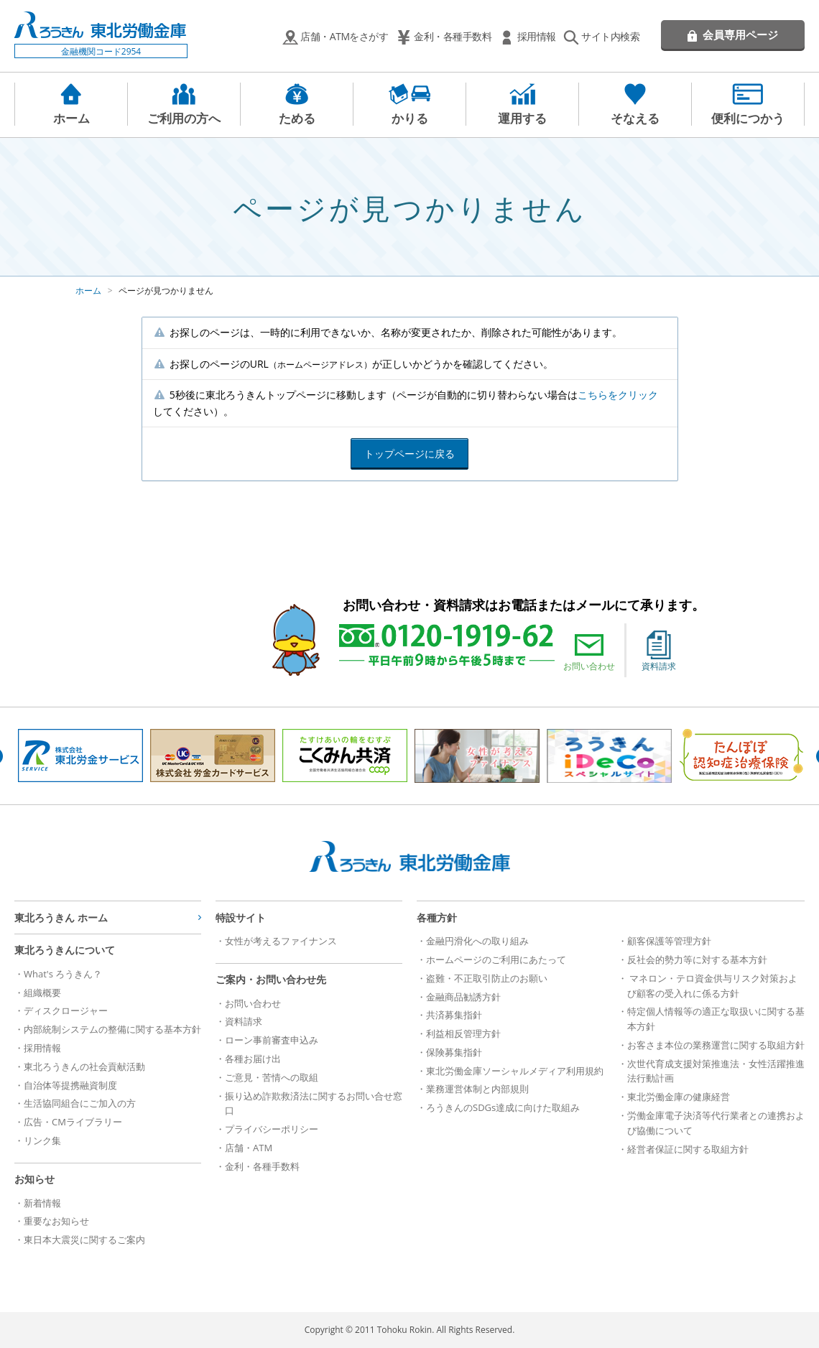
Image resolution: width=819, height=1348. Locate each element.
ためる (297, 118)
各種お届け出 (253, 1058)
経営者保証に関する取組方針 (688, 1149)
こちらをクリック (618, 394)
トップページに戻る (409, 453)
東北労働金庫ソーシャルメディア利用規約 (514, 1070)
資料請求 (658, 651)
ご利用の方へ (184, 118)
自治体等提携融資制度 (70, 1085)
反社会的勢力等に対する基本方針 (697, 959)
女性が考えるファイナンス (281, 940)
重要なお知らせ (56, 1220)
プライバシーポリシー (271, 1128)
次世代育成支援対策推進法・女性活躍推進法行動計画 (716, 1071)
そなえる (635, 118)
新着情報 (42, 1202)
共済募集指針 (454, 1014)
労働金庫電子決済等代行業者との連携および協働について (716, 1123)
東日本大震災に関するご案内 (84, 1239)
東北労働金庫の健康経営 (678, 1096)
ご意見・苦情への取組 (271, 1077)
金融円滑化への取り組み (477, 940)
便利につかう (748, 118)
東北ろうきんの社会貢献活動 (84, 1066)
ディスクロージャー (66, 1010)
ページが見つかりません (166, 290)
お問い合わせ (589, 651)
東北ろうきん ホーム (61, 917)
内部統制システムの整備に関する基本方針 (112, 1029)
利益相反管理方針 (463, 1033)
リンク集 (42, 1140)
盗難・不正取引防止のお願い (486, 978)
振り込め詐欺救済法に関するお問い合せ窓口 (313, 1103)
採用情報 (536, 36)
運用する (522, 118)
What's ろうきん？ (63, 973)
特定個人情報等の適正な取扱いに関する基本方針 (716, 1019)
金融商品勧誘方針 (463, 996)
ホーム (71, 118)
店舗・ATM (248, 1147)
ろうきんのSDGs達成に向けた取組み (503, 1107)
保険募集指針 (454, 1052)
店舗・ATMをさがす (344, 36)
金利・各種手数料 (452, 36)
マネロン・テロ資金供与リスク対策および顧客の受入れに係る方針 (712, 986)
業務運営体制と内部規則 (477, 1088)
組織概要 (42, 992)
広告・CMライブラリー (73, 1121)
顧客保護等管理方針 (669, 940)
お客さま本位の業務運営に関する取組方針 (716, 1044)
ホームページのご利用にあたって (496, 959)
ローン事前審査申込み (271, 1039)
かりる (410, 118)
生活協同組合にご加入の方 (80, 1103)
